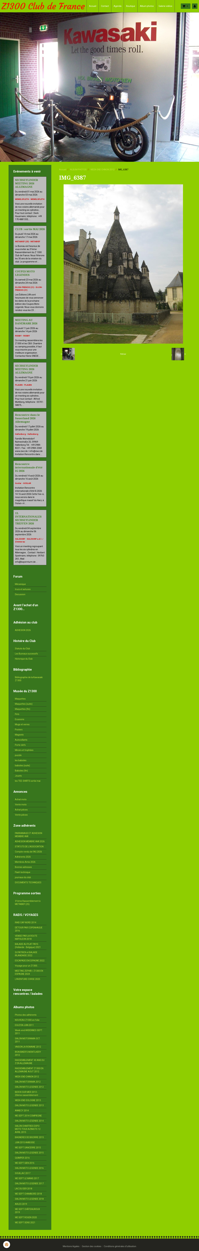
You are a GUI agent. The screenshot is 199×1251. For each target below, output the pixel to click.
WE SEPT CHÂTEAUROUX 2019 (27, 1211)
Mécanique (20, 584)
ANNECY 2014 (22, 1110)
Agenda (117, 6)
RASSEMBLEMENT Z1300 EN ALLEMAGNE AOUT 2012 (29, 1070)
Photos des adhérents (26, 1015)
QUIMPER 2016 (22, 1158)
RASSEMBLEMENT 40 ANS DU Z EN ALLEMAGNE (29, 1061)
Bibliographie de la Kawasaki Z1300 (29, 679)
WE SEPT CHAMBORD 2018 (28, 1194)
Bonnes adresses (23, 867)
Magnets (19, 734)
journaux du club (23, 877)
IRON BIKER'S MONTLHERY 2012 (28, 1053)
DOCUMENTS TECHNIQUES (28, 882)
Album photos (147, 6)
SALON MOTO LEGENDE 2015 (29, 1152)
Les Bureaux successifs (26, 653)
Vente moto (21, 804)
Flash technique (22, 872)
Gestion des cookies (91, 1246)
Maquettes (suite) (23, 704)
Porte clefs (20, 745)
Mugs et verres (22, 724)
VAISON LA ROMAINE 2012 (28, 1047)
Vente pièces (21, 815)
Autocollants (21, 740)
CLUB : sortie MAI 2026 (30, 229)
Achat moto (21, 799)
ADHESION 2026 (23, 630)
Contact (105, 6)
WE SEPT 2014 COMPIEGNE (28, 1115)
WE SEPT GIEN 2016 (24, 1163)
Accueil (92, 6)
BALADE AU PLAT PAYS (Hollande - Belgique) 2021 (28, 945)
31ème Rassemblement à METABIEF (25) (27, 902)
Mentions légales (71, 1246)
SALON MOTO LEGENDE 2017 (29, 1183)
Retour (123, 354)
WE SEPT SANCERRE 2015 (28, 1147)
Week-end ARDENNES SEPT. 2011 (29, 1032)
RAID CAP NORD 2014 (25, 922)
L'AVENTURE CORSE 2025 (27, 979)
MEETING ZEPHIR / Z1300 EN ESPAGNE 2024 (29, 972)
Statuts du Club (22, 648)
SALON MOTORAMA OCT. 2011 (27, 1040)
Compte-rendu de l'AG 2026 (28, 851)
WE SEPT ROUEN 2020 (26, 1217)
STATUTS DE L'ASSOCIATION (29, 846)
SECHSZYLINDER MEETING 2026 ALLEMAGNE (26, 183)
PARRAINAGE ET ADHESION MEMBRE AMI (28, 835)
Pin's (17, 714)
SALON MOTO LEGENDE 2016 (29, 1168)
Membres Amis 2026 (25, 862)
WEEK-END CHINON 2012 (102, 169)
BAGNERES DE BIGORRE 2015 (29, 1137)
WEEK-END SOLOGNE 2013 (28, 1100)
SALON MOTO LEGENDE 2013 (29, 1105)
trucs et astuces (23, 589)
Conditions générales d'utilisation (120, 1246)
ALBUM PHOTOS (78, 169)
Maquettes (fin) (22, 709)
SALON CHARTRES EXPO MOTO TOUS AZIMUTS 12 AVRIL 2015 (27, 1129)
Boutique (130, 6)
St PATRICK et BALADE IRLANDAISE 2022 (26, 954)
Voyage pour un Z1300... (27, 965)
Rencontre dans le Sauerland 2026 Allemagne (27, 418)
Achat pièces (21, 809)
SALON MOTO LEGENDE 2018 (29, 1199)
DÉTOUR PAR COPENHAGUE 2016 (28, 929)
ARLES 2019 (21, 1204)
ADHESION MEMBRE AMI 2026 (30, 841)
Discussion (20, 594)
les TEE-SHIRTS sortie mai (27, 781)
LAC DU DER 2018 (23, 1188)
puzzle (18, 755)
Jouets (18, 776)
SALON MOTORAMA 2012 (28, 1082)
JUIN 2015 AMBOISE (25, 1142)
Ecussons (19, 719)
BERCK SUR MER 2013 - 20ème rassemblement (26, 1093)
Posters (19, 729)
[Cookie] (6, 1244)
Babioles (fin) (21, 770)
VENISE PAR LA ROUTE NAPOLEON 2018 (26, 937)
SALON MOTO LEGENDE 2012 (29, 1087)
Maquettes (20, 699)
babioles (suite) (22, 765)
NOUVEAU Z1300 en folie (27, 1020)
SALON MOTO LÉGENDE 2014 (29, 1121)
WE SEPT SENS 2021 (25, 1222)
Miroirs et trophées (24, 750)
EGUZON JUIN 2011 (24, 1025)
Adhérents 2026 (23, 857)
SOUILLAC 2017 (22, 1173)
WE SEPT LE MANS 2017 (27, 1178)
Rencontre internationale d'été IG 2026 (28, 467)
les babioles (20, 760)
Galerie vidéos (165, 6)
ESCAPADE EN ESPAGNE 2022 (29, 960)
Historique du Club (24, 659)
